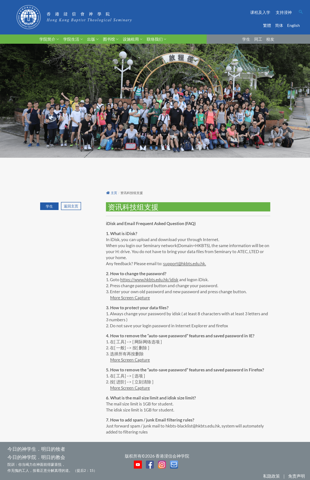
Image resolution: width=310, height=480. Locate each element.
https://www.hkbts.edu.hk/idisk (149, 279)
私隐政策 (271, 475)
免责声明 (296, 475)
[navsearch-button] (301, 12)
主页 (111, 193)
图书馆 (110, 39)
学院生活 (73, 39)
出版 (93, 39)
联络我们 (156, 39)
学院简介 (49, 39)
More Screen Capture (130, 297)
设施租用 (132, 39)
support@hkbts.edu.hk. (184, 263)
